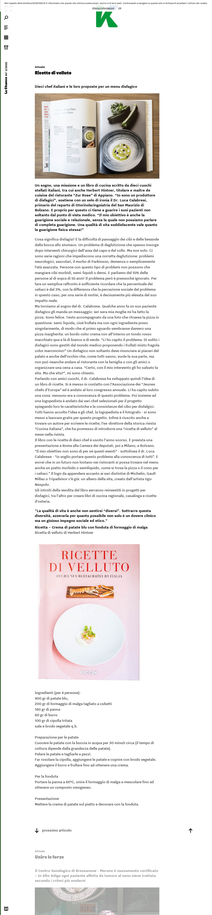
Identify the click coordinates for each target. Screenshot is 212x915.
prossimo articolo (53, 830)
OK (119, 8)
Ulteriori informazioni (103, 8)
